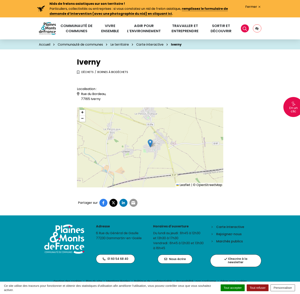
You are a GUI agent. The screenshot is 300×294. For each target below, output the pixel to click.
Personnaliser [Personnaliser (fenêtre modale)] (283, 287)
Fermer (252, 6)
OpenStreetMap (209, 185)
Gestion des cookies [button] (68, 281)
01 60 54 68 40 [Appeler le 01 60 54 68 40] (115, 259)
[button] (150, 143)
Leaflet (183, 185)
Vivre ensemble (110, 28)
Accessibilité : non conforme (196, 281)
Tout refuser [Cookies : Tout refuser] (258, 287)
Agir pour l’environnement (144, 28)
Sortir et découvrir (221, 28)
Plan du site (94, 281)
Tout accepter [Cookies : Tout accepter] (233, 287)
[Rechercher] (245, 28)
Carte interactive (230, 227)
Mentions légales (118, 281)
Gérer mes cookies (233, 281)
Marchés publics (229, 241)
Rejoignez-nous (229, 234)
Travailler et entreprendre (185, 28)
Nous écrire (175, 259)
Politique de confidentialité (153, 281)
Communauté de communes (77, 28)
